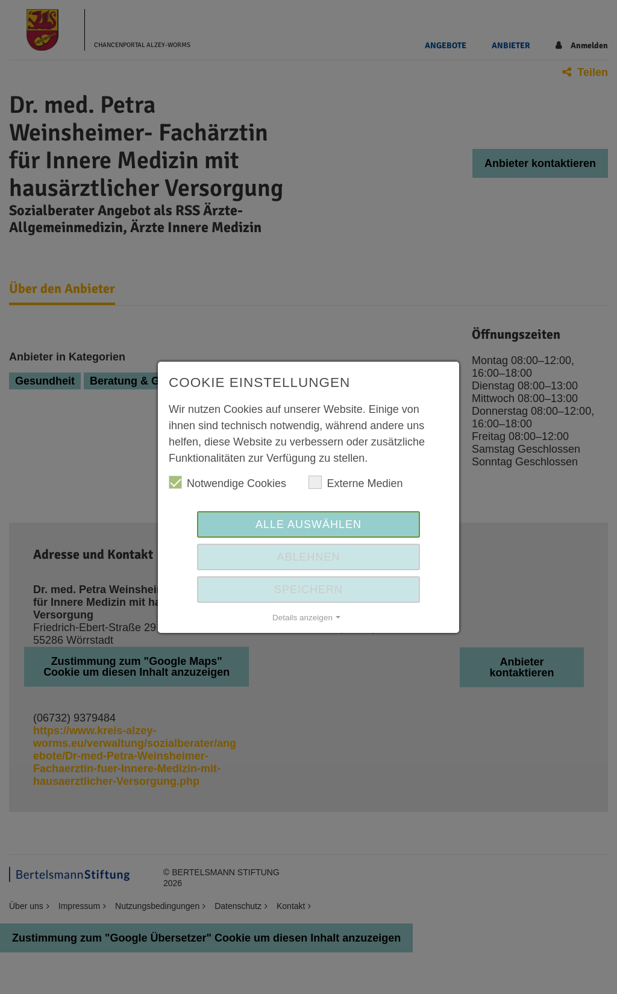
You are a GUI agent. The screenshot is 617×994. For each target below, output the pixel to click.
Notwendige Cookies (227, 482)
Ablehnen (308, 557)
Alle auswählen (308, 524)
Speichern (308, 590)
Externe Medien (355, 482)
